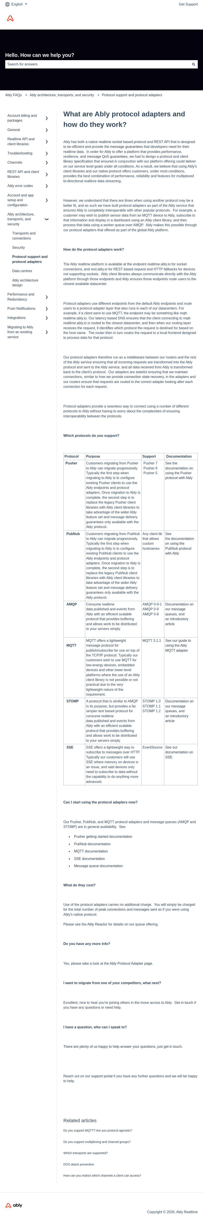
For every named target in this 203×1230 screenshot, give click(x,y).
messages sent (145, 909)
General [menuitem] (13, 130)
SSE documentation (89, 859)
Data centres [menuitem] (22, 271)
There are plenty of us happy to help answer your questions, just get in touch (122, 1046)
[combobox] (97, 64)
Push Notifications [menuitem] (21, 308)
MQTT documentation (91, 851)
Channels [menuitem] (14, 162)
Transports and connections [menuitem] (24, 235)
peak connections (112, 909)
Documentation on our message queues (179, 609)
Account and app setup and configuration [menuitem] (20, 200)
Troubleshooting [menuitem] (19, 153)
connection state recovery (144, 377)
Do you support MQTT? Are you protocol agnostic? (97, 1130)
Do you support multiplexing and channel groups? (96, 1142)
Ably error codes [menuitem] (20, 186)
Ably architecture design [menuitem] (25, 282)
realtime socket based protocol (122, 142)
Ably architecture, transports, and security (62, 95)
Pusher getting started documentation (103, 836)
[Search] (193, 64)
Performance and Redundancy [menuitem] (20, 296)
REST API (162, 142)
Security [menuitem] (18, 247)
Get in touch (183, 1002)
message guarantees (126, 147)
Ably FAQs (13, 95)
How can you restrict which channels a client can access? (102, 1175)
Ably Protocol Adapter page (131, 963)
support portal (102, 1076)
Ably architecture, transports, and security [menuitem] (21, 219)
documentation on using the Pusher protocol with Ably (179, 473)
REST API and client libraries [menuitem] (23, 174)
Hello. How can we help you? (39, 55)
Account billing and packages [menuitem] (22, 118)
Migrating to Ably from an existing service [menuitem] (20, 332)
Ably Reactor (97, 924)
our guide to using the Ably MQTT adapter (178, 645)
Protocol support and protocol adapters (132, 95)
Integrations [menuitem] (16, 318)
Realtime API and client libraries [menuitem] (21, 141)
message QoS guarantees (107, 156)
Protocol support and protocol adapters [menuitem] (30, 259)
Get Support (188, 4)
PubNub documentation (92, 844)
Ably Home (184, 19)
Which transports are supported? (85, 1153)
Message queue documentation (98, 866)
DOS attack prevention (78, 1164)
